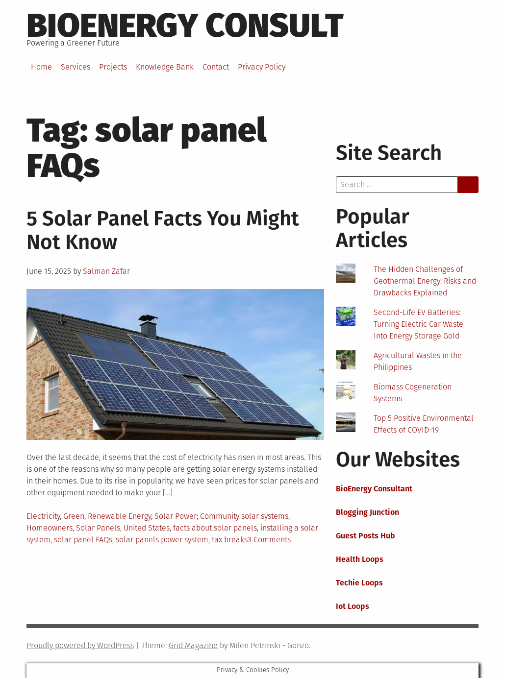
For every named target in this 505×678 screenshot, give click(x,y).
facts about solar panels (215, 528)
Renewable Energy (119, 516)
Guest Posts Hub (365, 535)
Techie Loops (359, 582)
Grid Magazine (193, 645)
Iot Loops (352, 606)
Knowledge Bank (165, 67)
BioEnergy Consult (185, 25)
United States (147, 528)
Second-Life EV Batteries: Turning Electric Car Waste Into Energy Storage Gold (418, 324)
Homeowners (49, 528)
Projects (113, 67)
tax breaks (230, 539)
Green (73, 516)
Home (41, 67)
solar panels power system (162, 539)
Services (75, 67)
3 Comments (269, 539)
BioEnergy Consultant (374, 488)
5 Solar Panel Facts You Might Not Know (162, 230)
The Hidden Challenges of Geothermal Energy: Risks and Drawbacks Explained (425, 281)
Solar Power (175, 516)
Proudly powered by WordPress (80, 645)
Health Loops (359, 559)
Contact (215, 67)
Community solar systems (244, 516)
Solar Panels (98, 528)
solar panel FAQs (83, 539)
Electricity (43, 516)
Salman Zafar (106, 271)
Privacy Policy (261, 67)
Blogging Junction (367, 512)
